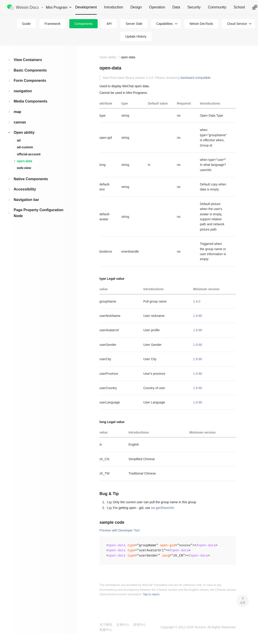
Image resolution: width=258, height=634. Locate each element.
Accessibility (25, 189)
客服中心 (105, 629)
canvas (20, 122)
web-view (24, 168)
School (239, 7)
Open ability (24, 132)
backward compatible (196, 78)
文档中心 (122, 624)
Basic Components (30, 70)
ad (19, 140)
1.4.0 (196, 301)
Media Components (30, 101)
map (17, 112)
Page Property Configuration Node (38, 213)
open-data (24, 161)
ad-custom (25, 147)
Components (83, 24)
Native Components (31, 179)
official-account (28, 154)
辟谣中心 (139, 624)
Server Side (134, 24)
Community (217, 7)
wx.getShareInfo (162, 508)
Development (86, 7)
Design (136, 7)
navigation (23, 91)
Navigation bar (26, 200)
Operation (157, 7)
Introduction (113, 7)
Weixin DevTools (201, 24)
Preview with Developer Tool (119, 530)
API (109, 24)
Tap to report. (151, 594)
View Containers (28, 60)
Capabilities (164, 24)
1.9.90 (197, 316)
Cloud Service (237, 24)
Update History (135, 36)
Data (176, 7)
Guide (26, 24)
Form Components (30, 80)
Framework (52, 24)
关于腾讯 (105, 624)
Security (194, 7)
